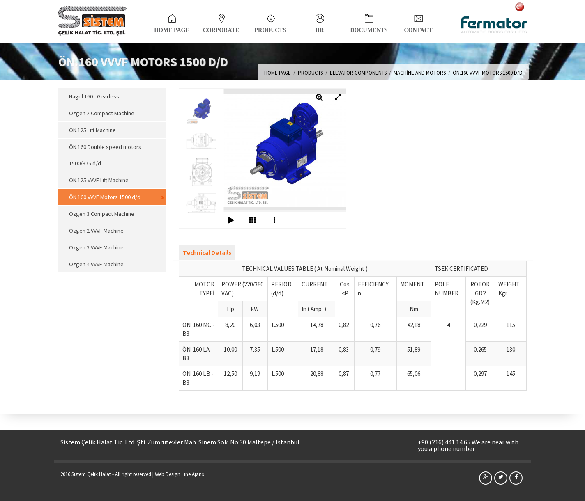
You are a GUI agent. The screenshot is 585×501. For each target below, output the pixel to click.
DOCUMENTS (368, 21)
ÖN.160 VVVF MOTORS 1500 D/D (488, 72)
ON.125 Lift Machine (92, 130)
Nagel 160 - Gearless (94, 96)
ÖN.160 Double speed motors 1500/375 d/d (105, 155)
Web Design (167, 474)
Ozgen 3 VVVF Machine (96, 247)
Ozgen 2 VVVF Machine (96, 230)
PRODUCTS (270, 21)
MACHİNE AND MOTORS (420, 72)
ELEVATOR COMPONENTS (358, 72)
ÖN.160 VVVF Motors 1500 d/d (104, 197)
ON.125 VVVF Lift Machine (99, 180)
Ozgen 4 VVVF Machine (96, 264)
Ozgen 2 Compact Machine (101, 113)
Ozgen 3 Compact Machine (101, 213)
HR (320, 21)
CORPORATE (221, 21)
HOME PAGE (171, 21)
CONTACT (418, 21)
